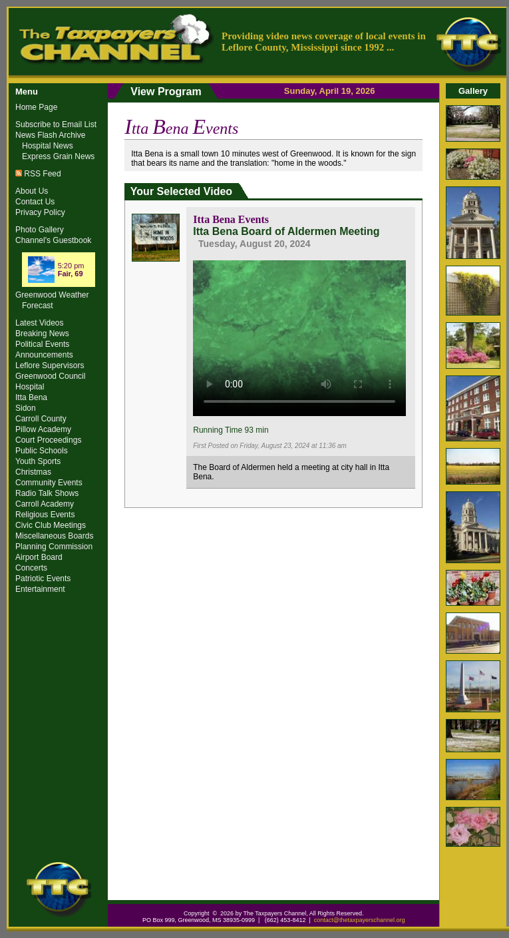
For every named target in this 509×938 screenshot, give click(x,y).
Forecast (37, 305)
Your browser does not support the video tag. (299, 336)
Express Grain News (58, 156)
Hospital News (47, 145)
